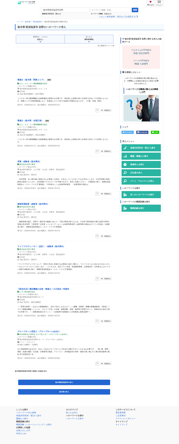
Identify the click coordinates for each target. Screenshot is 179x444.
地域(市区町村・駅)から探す (28, 415)
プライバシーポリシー (125, 418)
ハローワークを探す (75, 418)
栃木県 (27, 22)
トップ (19, 22)
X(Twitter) (128, 132)
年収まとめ (21, 433)
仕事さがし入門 (23, 430)
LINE (155, 132)
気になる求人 (72, 412)
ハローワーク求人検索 (26, 412)
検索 (135, 10)
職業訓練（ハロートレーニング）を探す (34, 424)
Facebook (142, 132)
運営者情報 (121, 412)
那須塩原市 (37, 22)
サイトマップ (122, 424)
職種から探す (22, 418)
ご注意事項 (121, 415)
